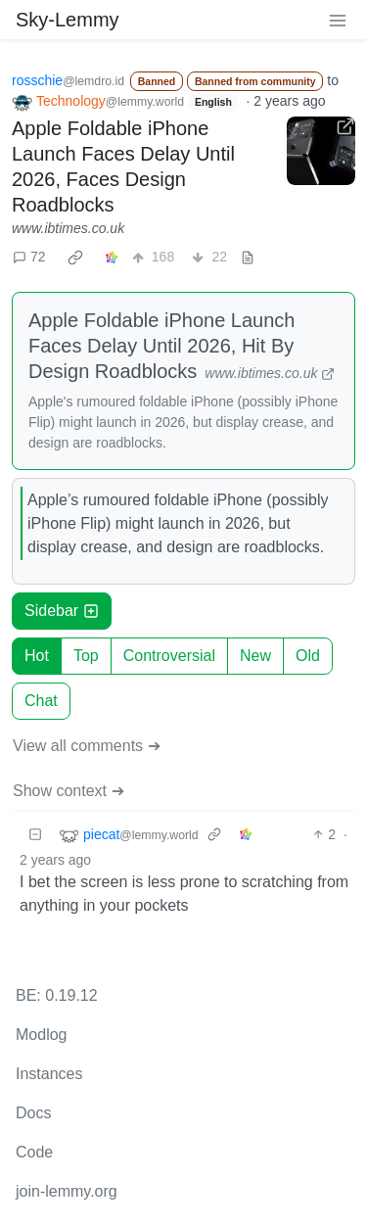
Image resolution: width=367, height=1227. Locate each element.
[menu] (337, 19)
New (255, 655)
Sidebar (61, 610)
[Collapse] (35, 835)
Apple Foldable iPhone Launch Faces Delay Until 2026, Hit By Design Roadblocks (161, 345)
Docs (33, 1113)
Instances (49, 1073)
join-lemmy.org (66, 1191)
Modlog (41, 1034)
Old (308, 655)
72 (29, 256)
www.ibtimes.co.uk (68, 228)
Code (34, 1152)
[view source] (247, 257)
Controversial (169, 655)
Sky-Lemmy (67, 19)
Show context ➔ (68, 790)
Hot (36, 655)
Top (86, 655)
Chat (41, 700)
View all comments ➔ (87, 745)
